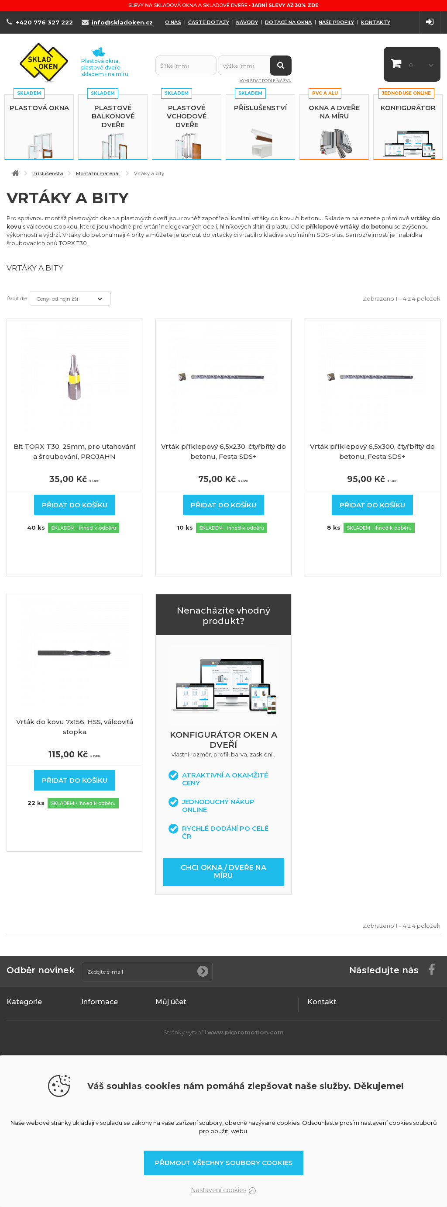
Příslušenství (260, 108)
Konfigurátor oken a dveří (223, 740)
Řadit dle (17, 298)
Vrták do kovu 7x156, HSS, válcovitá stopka (74, 727)
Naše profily (336, 22)
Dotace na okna (288, 22)
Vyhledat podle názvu (266, 80)
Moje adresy (173, 1049)
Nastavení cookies (218, 1190)
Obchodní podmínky (110, 1015)
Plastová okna (39, 108)
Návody (247, 22)
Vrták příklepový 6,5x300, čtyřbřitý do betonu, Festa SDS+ (372, 451)
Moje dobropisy (178, 1038)
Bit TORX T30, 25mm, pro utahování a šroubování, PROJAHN (75, 451)
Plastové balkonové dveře (113, 116)
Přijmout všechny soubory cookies (223, 1162)
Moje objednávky (180, 1015)
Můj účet (170, 1002)
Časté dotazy (208, 22)
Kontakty (375, 22)
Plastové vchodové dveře (186, 116)
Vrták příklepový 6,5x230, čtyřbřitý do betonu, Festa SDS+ (223, 451)
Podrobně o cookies (111, 1026)
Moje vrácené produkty (189, 1026)
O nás (173, 22)
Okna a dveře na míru (334, 112)
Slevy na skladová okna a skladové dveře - (223, 5)
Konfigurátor (408, 108)
